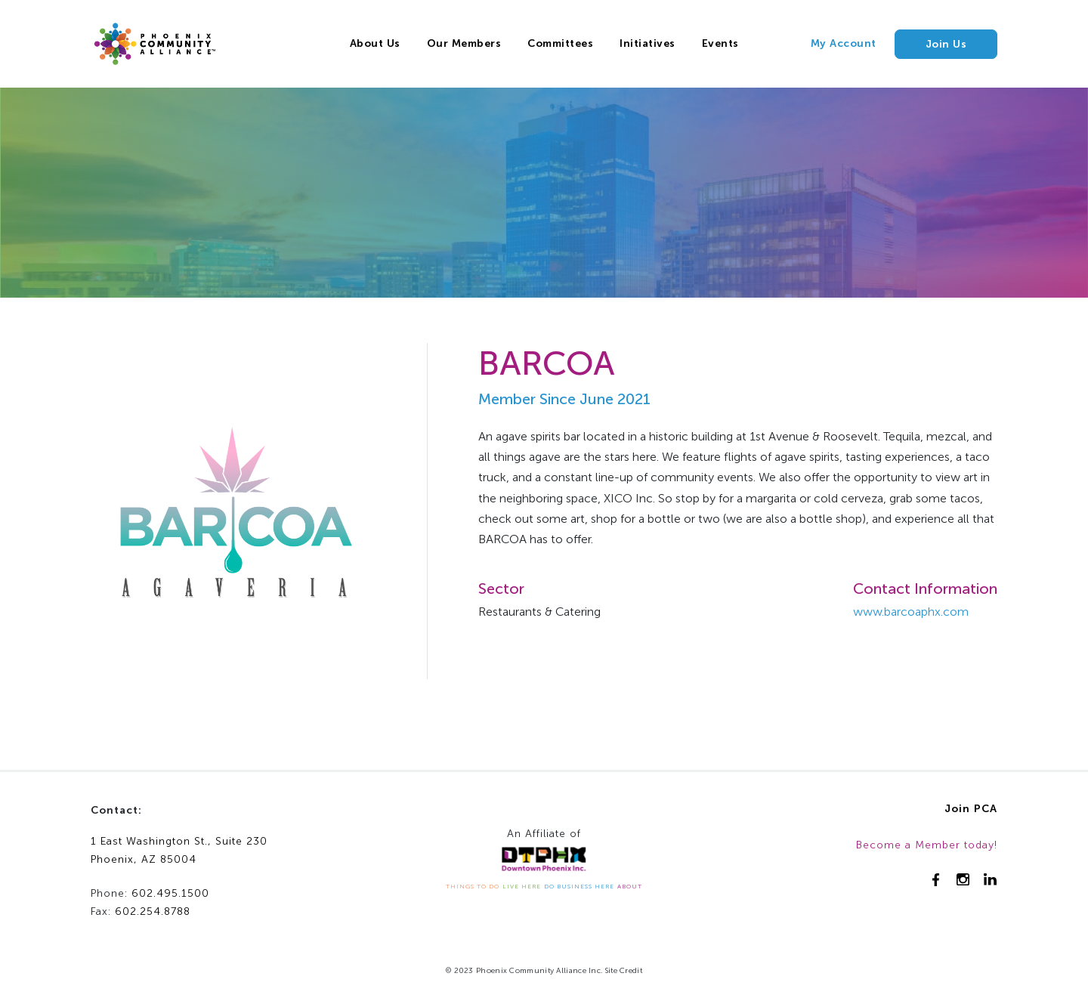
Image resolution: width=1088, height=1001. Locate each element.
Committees (560, 43)
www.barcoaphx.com (911, 611)
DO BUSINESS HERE (579, 886)
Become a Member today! (926, 845)
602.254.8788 (152, 911)
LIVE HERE (521, 886)
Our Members (464, 43)
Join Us (946, 44)
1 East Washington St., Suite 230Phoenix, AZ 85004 (179, 851)
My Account (843, 43)
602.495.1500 (170, 893)
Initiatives (647, 43)
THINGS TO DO (472, 886)
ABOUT (629, 886)
